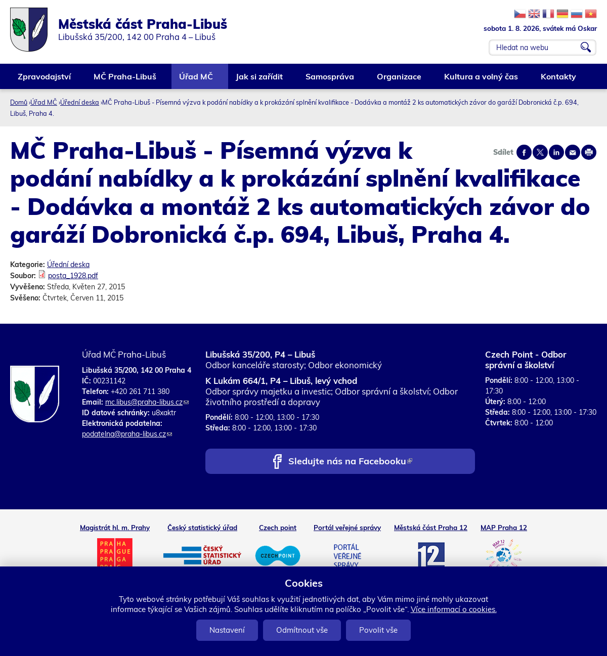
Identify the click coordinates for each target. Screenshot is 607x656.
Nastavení (227, 630)
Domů (18, 102)
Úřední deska (79, 102)
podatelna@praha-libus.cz (127, 434)
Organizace (399, 80)
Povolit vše (378, 630)
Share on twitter (540, 152)
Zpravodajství (44, 80)
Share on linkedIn (556, 152)
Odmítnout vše (302, 630)
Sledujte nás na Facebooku (350, 462)
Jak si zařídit (259, 80)
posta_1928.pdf (73, 275)
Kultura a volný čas (482, 80)
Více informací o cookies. (454, 609)
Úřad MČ (196, 80)
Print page (588, 152)
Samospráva (330, 80)
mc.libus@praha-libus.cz (147, 402)
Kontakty (559, 80)
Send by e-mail (572, 152)
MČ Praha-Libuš (125, 80)
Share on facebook (524, 152)
